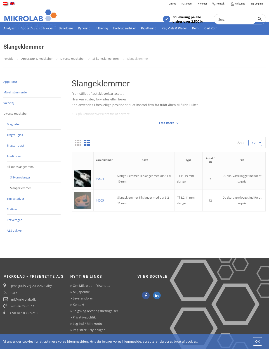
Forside (8, 74)
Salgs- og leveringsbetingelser (95, 311)
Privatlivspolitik (84, 317)
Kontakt (78, 304)
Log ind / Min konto (87, 323)
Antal (241, 158)
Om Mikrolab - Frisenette (92, 285)
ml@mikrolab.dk (23, 299)
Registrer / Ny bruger (89, 330)
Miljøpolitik (81, 292)
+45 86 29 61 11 (23, 306)
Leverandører (83, 298)
